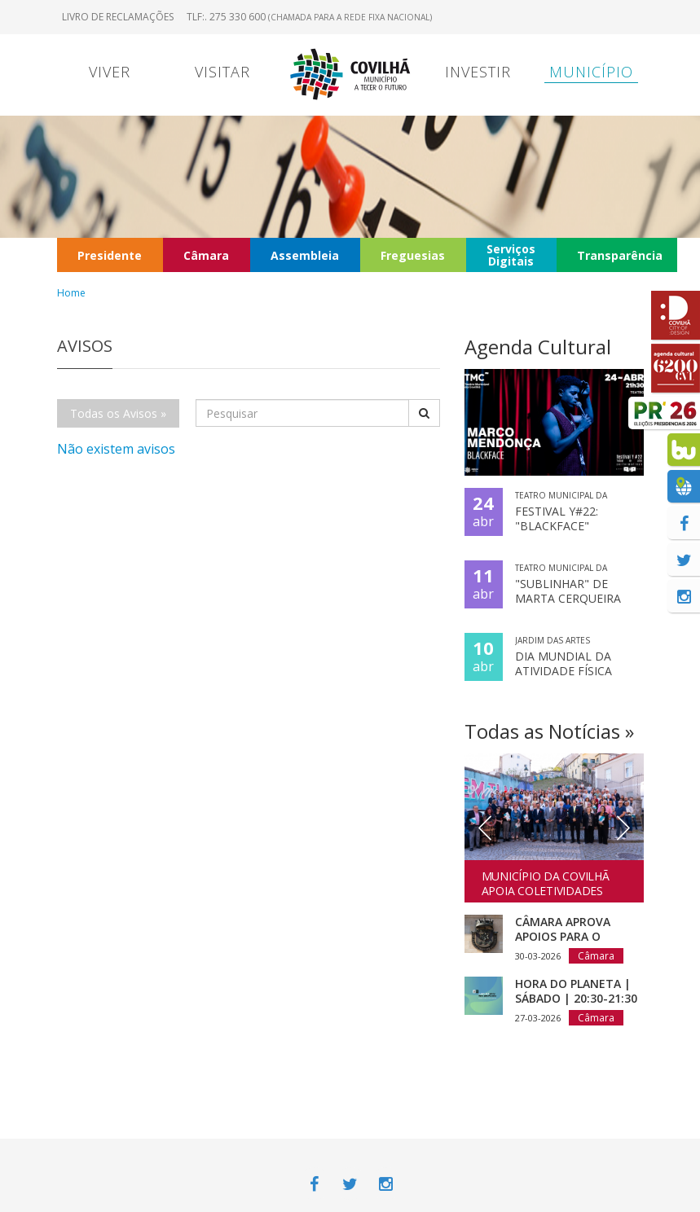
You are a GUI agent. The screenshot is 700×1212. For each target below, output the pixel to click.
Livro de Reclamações (118, 17)
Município (591, 71)
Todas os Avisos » (118, 413)
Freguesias (413, 255)
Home (71, 293)
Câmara (206, 255)
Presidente (109, 255)
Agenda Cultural (537, 346)
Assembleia (305, 255)
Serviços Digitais (510, 255)
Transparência (620, 255)
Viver (109, 71)
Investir (478, 71)
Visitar (222, 71)
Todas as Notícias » (549, 731)
